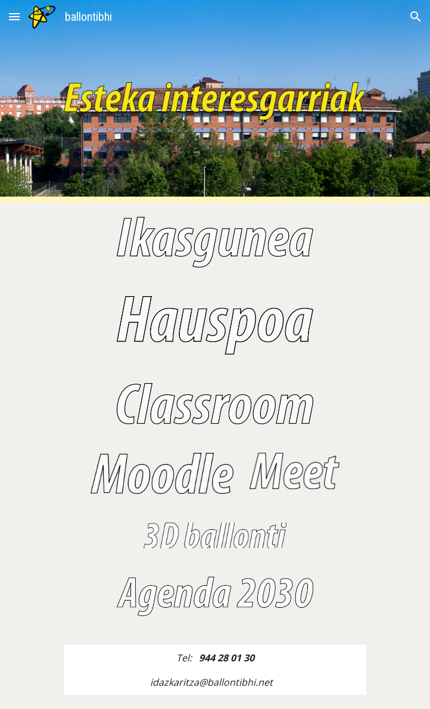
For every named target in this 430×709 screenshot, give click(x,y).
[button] (14, 16)
